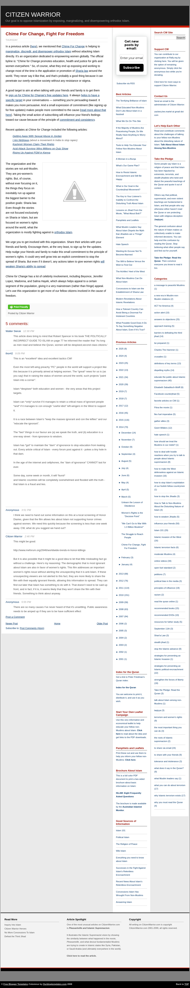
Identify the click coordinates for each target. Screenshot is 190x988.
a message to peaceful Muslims (169, 285)
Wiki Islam (121, 851)
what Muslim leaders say (166, 778)
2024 (121, 356)
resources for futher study (167, 622)
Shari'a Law (160, 635)
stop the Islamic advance (166, 649)
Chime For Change (73, 46)
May (123, 482)
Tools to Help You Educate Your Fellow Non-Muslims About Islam (131, 148)
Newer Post (12, 623)
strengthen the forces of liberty (169, 680)
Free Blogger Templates (15, 984)
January (125, 564)
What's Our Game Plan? (127, 165)
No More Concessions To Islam (19, 932)
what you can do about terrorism (169, 785)
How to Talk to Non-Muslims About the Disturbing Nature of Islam (169, 506)
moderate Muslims (163, 554)
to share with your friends (166, 755)
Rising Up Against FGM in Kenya (31, 152)
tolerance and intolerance (166, 761)
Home (57, 623)
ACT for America (162, 306)
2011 (121, 588)
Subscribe (131, 67)
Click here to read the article (81, 956)
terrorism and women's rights (168, 717)
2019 (121, 391)
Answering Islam (124, 902)
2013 (121, 574)
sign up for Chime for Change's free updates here (38, 95)
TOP (186, 984)
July (123, 468)
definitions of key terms (165, 363)
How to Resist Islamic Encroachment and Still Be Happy (129, 175)
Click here (130, 760)
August (125, 461)
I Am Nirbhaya (21, 140)
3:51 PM (26, 510)
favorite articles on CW (165, 401)
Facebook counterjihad (165, 394)
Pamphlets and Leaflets (127, 220)
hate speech (160, 434)
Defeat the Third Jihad (15, 936)
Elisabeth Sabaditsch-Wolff (167, 387)
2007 (121, 616)
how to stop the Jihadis (165, 496)
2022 (121, 370)
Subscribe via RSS (126, 83)
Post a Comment (15, 616)
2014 (121, 427)
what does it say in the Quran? (169, 768)
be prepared (160, 343)
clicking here (160, 61)
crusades (159, 356)
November (126, 440)
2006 (121, 623)
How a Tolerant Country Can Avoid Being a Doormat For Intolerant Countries (129, 312)
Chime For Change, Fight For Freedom (45, 33)
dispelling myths (162, 370)
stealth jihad (160, 642)
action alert (160, 312)
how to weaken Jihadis (165, 517)
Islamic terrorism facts (165, 547)
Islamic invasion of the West (167, 537)
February (126, 557)
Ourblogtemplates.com (55, 984)
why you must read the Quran (168, 802)
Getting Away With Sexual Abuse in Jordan (37, 136)
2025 (121, 349)
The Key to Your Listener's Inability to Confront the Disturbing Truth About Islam (129, 200)
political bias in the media (166, 581)
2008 (121, 609)
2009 (121, 602)
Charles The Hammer (165, 350)
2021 (121, 377)
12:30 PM (28, 331)
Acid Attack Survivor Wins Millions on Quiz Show (40, 148)
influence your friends (164, 523)
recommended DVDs (164, 615)
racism (157, 595)
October (125, 447)
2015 (121, 420)
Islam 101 (121, 830)
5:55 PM (26, 602)
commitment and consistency (77, 119)
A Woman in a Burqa (126, 159)
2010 (121, 595)
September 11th (162, 628)
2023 (121, 363)
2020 (121, 384)
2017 (121, 406)
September (127, 454)
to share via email (163, 748)
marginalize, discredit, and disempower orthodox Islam (38, 51)
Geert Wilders (161, 428)
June (124, 475)
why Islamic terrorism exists (167, 795)
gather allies (160, 421)
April (123, 489)
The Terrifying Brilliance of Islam (131, 101)
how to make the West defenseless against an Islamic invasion (169, 472)
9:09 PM (20, 353)
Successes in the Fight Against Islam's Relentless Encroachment (131, 871)
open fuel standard (163, 568)
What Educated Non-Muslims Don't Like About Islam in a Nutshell (130, 111)
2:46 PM (29, 536)
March (124, 497)
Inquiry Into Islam (12, 925)
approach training (163, 326)
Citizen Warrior (33, 14)
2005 (121, 630)
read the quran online (164, 601)
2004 (121, 638)
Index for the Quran (126, 687)
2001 (121, 659)
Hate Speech (122, 244)
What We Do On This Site (128, 121)
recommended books (164, 608)
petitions (158, 574)
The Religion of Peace (126, 844)
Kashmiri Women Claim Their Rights (33, 144)
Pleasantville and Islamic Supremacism (89, 928)
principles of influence (165, 588)
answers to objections (165, 319)
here (33, 46)
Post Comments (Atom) (32, 628)
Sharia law (82, 70)
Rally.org (173, 57)
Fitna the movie (162, 407)
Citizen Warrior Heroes (15, 928)
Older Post (102, 623)
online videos (160, 561)
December (126, 433)
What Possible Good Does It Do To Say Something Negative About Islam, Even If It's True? (131, 326)
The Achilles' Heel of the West (130, 271)
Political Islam (122, 837)
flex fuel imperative (163, 414)
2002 (121, 652)
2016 (121, 413)
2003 (121, 645)
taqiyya (159, 219)
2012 (121, 581)
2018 (121, 398)
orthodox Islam (63, 232)
